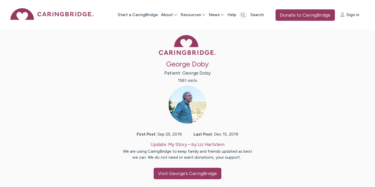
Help (232, 14)
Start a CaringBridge (138, 14)
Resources (193, 14)
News (216, 14)
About (169, 14)
